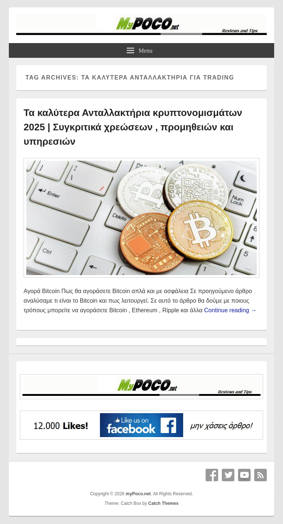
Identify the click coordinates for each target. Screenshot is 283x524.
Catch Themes (163, 503)
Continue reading (230, 310)
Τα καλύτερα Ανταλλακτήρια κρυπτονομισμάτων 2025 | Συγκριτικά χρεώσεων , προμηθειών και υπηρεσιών (133, 127)
